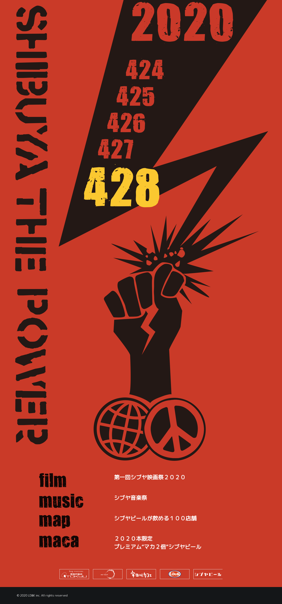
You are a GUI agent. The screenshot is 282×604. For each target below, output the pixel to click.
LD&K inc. (34, 595)
